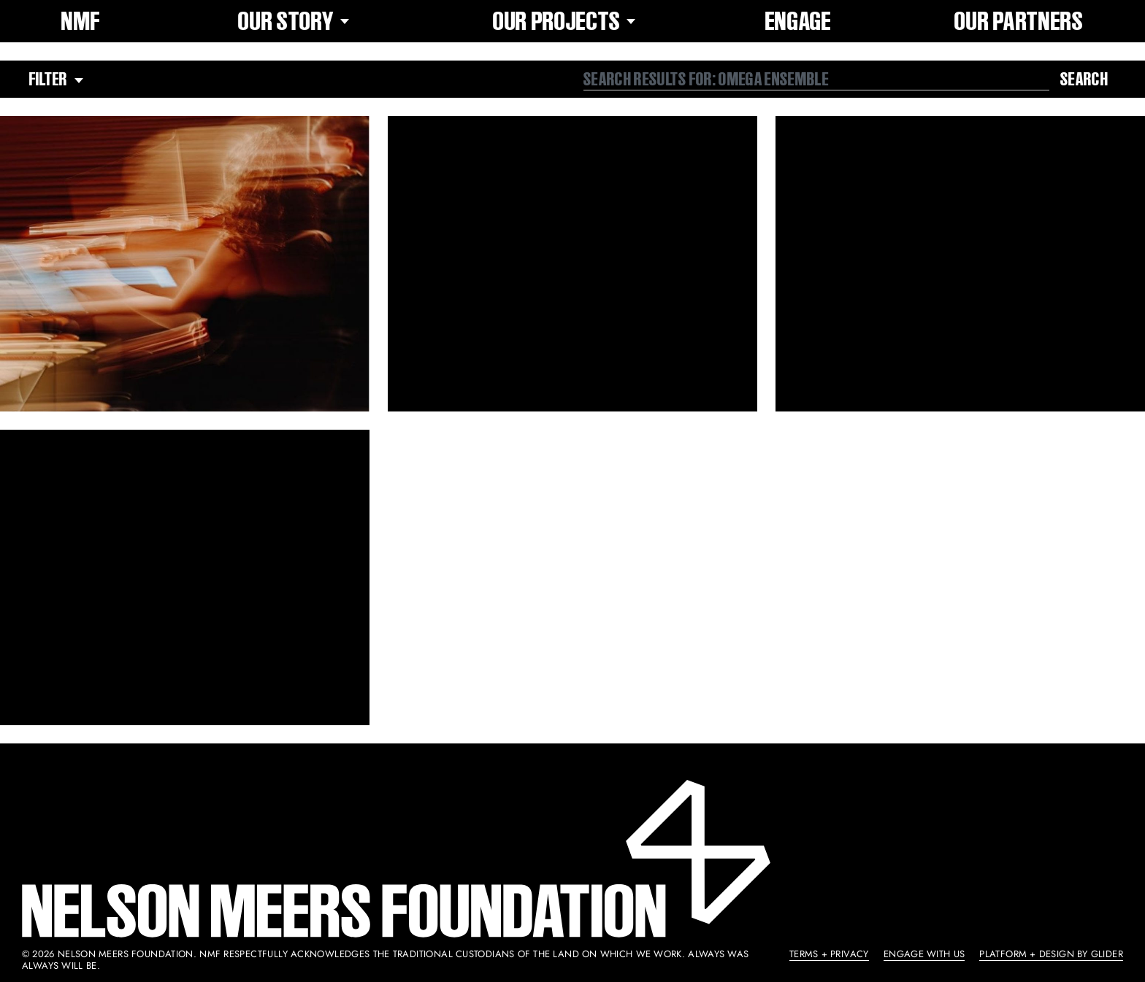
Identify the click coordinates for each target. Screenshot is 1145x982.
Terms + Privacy (829, 954)
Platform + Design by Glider (1051, 954)
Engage (798, 21)
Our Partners (1018, 21)
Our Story (296, 21)
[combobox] (816, 79)
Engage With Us (924, 954)
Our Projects (567, 21)
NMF (80, 21)
